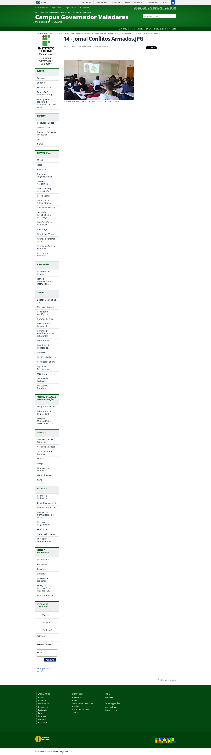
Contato (172, 29)
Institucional (43, 703)
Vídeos (45, 615)
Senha (39, 652)
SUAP (148, 29)
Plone (72, 751)
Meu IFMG (123, 29)
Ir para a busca (72, 8)
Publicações (48, 630)
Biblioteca (42, 722)
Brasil (44, 2)
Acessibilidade (140, 8)
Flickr (163, 21)
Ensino (41, 713)
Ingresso (42, 700)
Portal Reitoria (160, 29)
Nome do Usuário (44, 644)
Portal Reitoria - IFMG (81, 709)
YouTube (170, 21)
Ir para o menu (58, 8)
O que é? (109, 697)
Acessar (41, 636)
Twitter (174, 21)
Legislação (42, 710)
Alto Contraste (155, 8)
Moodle (140, 29)
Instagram (167, 21)
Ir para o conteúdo (42, 8)
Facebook (159, 21)
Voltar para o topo (167, 680)
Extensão (42, 719)
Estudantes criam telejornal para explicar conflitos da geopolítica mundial (100, 33)
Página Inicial (54, 33)
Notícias (64, 33)
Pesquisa (42, 716)
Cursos (41, 697)
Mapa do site (170, 8)
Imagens (46, 622)
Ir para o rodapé (87, 8)
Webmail (75, 700)
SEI (132, 29)
